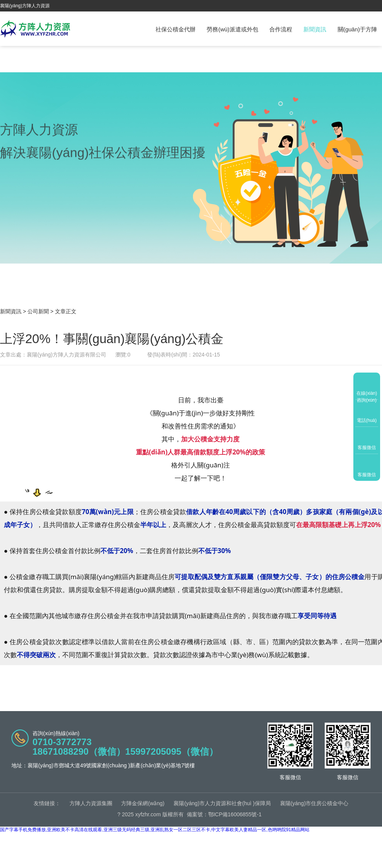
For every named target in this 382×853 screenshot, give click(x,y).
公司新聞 (38, 311)
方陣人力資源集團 (91, 803)
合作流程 (280, 29)
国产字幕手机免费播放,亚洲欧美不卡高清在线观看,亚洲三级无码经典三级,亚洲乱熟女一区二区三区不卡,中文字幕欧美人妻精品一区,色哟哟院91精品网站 (154, 829)
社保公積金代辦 (175, 29)
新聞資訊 (314, 29)
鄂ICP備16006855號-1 (235, 814)
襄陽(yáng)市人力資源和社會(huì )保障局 (221, 803)
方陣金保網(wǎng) (142, 803)
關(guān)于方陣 (357, 29)
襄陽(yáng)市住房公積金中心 (314, 803)
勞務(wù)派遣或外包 (232, 29)
